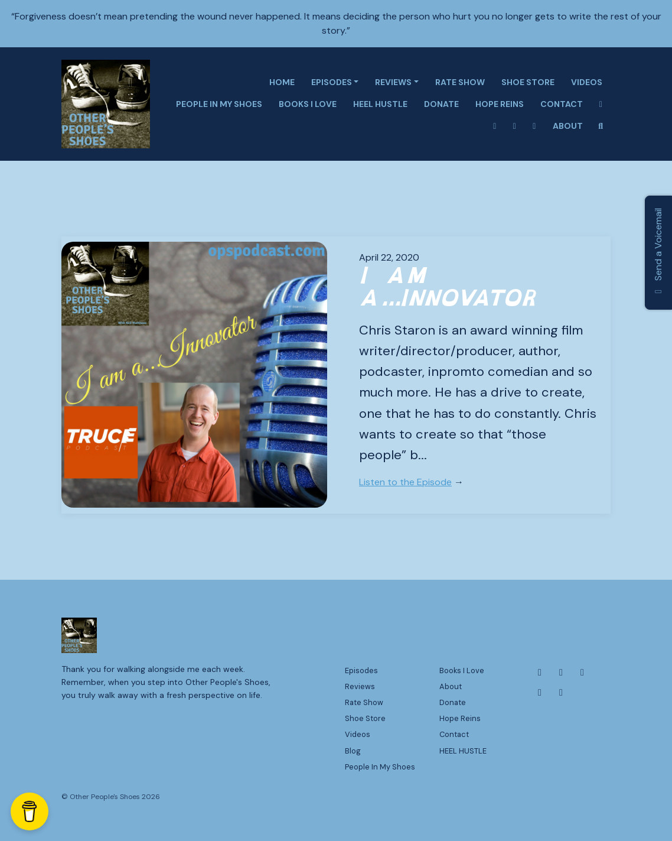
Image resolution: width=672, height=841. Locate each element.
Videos (586, 82)
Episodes (331, 82)
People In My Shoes (219, 104)
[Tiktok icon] (561, 693)
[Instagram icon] (561, 673)
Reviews (393, 82)
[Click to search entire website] (601, 126)
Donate (441, 104)
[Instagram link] (495, 126)
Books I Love (308, 104)
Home (282, 82)
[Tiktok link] (534, 126)
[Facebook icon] (540, 673)
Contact (561, 104)
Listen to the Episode (405, 482)
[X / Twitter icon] (582, 673)
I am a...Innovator (449, 287)
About (568, 126)
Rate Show (460, 82)
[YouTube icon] (540, 693)
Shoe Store (527, 82)
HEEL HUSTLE (380, 104)
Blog (353, 751)
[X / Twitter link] (515, 126)
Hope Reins (499, 104)
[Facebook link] (601, 104)
